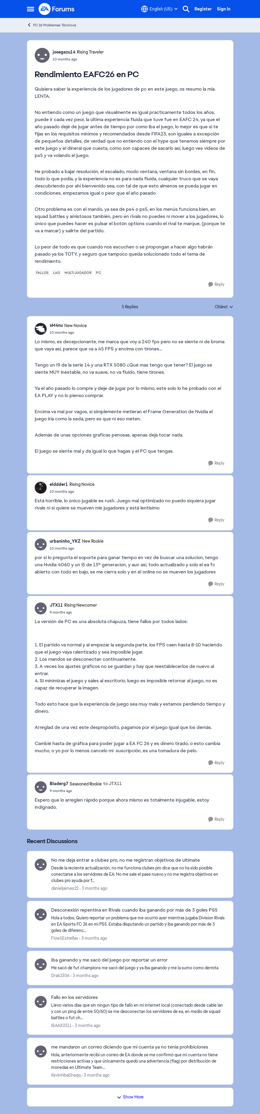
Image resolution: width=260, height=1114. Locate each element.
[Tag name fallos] (42, 272)
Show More (130, 1097)
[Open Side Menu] (30, 8)
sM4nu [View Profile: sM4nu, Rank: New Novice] (56, 325)
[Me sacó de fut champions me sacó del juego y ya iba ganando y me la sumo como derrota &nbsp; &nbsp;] (138, 968)
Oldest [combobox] (224, 307)
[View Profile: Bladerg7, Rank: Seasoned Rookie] (41, 787)
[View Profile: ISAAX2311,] (41, 1002)
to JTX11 (112, 783)
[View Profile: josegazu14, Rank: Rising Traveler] (42, 55)
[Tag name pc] (99, 272)
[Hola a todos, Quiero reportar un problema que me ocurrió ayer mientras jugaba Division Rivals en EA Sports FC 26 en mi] (138, 924)
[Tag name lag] (57, 272)
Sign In (223, 9)
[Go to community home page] (57, 9)
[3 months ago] (93, 888)
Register (203, 9)
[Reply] (216, 284)
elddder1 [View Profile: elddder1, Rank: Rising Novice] (59, 484)
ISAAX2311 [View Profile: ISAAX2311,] (61, 1025)
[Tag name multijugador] (78, 272)
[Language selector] (159, 9)
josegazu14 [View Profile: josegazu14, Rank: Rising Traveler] (64, 52)
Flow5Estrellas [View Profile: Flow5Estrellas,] (64, 938)
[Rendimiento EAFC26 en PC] (68, 332)
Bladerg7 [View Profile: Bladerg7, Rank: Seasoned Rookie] (59, 783)
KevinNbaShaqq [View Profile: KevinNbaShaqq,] (65, 1075)
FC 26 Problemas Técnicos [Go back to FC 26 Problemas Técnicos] (51, 25)
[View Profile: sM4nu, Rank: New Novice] (41, 329)
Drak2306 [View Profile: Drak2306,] (60, 975)
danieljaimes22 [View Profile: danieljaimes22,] (64, 888)
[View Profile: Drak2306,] (41, 964)
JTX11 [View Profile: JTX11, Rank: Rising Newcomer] (56, 605)
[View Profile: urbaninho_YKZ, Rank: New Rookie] (41, 544)
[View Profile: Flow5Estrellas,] (41, 915)
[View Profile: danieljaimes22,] (41, 865)
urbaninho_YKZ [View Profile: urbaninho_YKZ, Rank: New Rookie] (65, 541)
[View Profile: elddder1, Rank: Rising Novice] (41, 488)
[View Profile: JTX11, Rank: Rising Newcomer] (41, 608)
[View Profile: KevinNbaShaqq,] (41, 1051)
